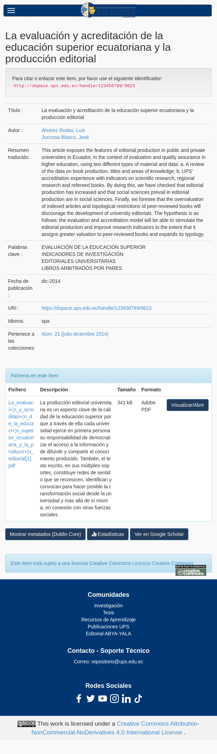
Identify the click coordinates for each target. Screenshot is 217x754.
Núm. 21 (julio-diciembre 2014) (75, 334)
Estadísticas (108, 534)
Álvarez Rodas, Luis (63, 130)
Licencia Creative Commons (163, 563)
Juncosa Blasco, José (65, 137)
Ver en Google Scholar (159, 534)
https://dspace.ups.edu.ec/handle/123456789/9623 (96, 308)
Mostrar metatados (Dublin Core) (45, 534)
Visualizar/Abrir (187, 405)
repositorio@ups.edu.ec (117, 661)
